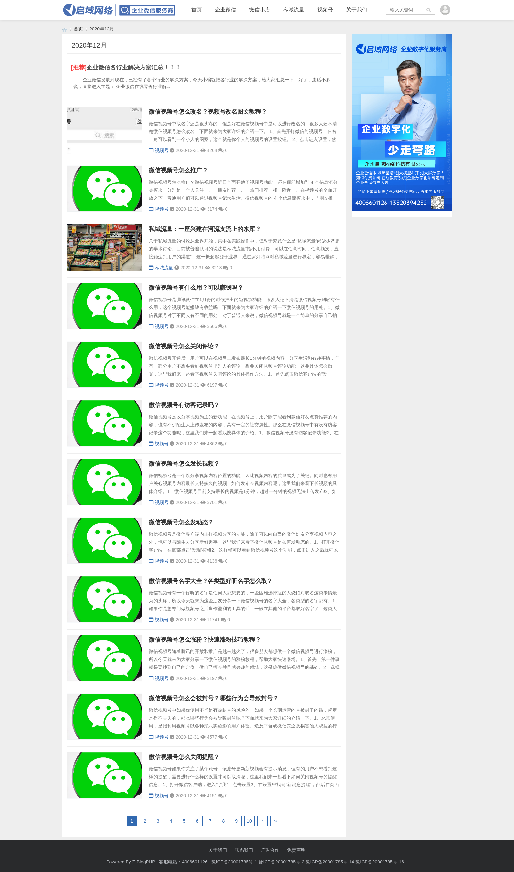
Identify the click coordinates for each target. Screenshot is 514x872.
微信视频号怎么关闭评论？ (184, 346)
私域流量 (293, 9)
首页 (196, 9)
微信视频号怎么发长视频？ (184, 463)
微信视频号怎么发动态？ (181, 522)
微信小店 (259, 9)
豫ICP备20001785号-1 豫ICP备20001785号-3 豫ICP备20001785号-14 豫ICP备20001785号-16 (308, 861)
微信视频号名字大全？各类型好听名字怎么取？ (211, 581)
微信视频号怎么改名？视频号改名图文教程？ (208, 111)
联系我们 (244, 850)
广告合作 (270, 850)
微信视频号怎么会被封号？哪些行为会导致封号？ (214, 698)
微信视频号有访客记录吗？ (184, 405)
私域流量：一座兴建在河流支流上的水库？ (205, 229)
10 (249, 821)
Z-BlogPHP (143, 861)
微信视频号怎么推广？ (178, 170)
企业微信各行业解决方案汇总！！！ (134, 67)
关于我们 (356, 9)
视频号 (325, 9)
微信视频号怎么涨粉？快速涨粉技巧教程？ (205, 639)
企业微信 (225, 9)
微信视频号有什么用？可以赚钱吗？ (196, 287)
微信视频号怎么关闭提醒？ (184, 757)
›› (275, 821)
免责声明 (296, 850)
